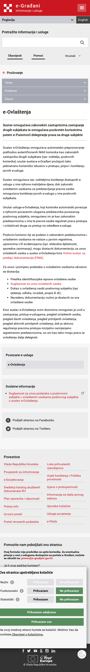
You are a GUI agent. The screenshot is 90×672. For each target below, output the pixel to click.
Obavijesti (15, 55)
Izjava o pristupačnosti (62, 487)
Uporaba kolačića (58, 506)
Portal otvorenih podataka (21, 522)
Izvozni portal (13, 514)
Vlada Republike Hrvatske (21, 464)
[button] (38, 20)
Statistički (7, 599)
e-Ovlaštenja (16, 364)
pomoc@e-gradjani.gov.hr (37, 558)
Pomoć (38, 55)
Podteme (11, 91)
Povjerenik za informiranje (21, 472)
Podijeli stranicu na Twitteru (31, 428)
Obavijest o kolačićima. (27, 634)
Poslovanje (15, 73)
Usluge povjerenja (59, 514)
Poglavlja (8, 20)
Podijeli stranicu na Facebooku (33, 420)
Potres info (11, 506)
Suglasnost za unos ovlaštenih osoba (36, 284)
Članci (9, 99)
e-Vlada (52, 521)
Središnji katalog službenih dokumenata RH (22, 489)
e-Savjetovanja (14, 479)
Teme (8, 82)
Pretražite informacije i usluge (25, 32)
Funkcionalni (9, 591)
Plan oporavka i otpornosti (21, 498)
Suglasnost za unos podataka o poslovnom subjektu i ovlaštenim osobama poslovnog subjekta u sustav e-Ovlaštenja (43, 397)
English (83, 20)
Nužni (4, 582)
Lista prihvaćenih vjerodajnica (58, 466)
